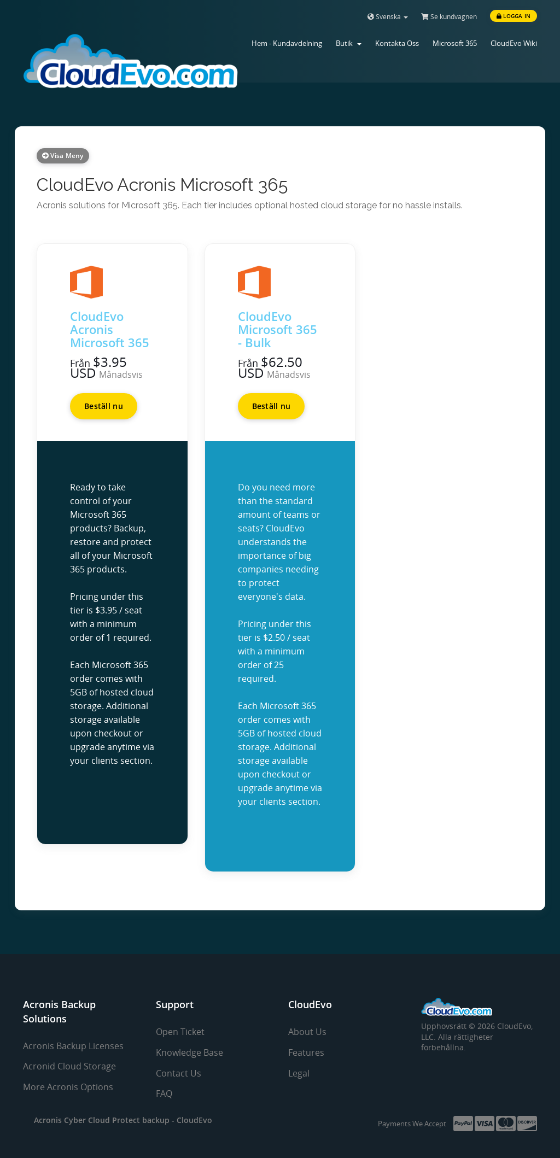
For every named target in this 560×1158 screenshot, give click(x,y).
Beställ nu (103, 406)
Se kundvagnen (449, 16)
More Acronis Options (68, 1087)
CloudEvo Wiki (514, 43)
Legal (299, 1073)
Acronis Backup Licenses (73, 1046)
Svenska (388, 16)
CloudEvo (194, 1120)
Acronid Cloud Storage (69, 1066)
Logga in (513, 16)
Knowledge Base (189, 1052)
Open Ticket (180, 1032)
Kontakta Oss (397, 43)
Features (306, 1052)
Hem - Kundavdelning (287, 43)
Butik (348, 43)
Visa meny (63, 155)
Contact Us (178, 1073)
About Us (307, 1032)
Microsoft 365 (455, 43)
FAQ (164, 1093)
